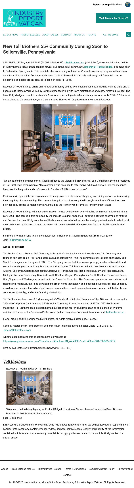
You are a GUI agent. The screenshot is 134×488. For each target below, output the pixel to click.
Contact (66, 34)
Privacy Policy (125, 468)
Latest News (10, 34)
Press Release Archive (23, 468)
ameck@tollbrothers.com (17, 330)
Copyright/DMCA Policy (102, 468)
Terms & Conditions (75, 468)
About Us (79, 34)
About (4, 468)
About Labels (50, 34)
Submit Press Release (49, 468)
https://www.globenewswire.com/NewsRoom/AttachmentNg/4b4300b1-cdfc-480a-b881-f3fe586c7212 (59, 341)
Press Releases (30, 34)
